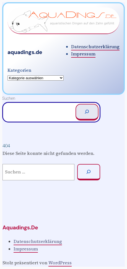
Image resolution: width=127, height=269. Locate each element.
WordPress (60, 263)
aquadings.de (24, 52)
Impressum (83, 54)
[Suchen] (87, 112)
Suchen (8, 98)
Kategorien (19, 70)
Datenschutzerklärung (95, 46)
